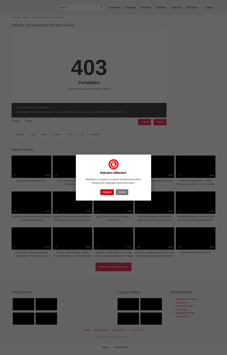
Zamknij (122, 192)
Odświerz (107, 192)
